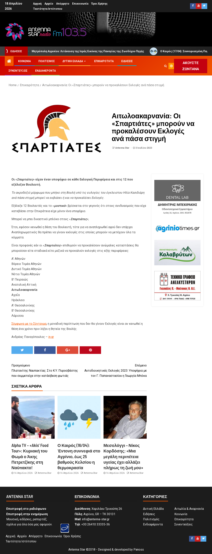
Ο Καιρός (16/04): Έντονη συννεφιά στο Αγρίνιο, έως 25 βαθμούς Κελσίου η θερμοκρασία (78, 456)
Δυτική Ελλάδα (72, 61)
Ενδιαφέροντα (45, 70)
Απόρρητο (62, 3)
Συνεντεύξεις (18, 70)
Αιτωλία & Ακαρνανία (189, 509)
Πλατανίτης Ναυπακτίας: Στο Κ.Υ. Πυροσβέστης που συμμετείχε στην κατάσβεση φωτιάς (45, 370)
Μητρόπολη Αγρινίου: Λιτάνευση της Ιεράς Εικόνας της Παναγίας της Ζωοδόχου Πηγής (86, 51)
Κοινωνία (24, 61)
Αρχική (37, 3)
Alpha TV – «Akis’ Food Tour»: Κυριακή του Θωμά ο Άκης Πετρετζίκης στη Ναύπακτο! (30, 456)
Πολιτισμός (46, 61)
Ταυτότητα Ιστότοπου (47, 8)
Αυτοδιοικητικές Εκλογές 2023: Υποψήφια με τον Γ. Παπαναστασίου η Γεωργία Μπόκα (113, 370)
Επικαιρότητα (104, 61)
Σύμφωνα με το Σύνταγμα (28, 324)
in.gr (51, 337)
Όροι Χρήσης (99, 3)
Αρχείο (49, 3)
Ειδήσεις (127, 61)
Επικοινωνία (80, 3)
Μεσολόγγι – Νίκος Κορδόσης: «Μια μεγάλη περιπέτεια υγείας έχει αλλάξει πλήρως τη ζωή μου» (123, 456)
